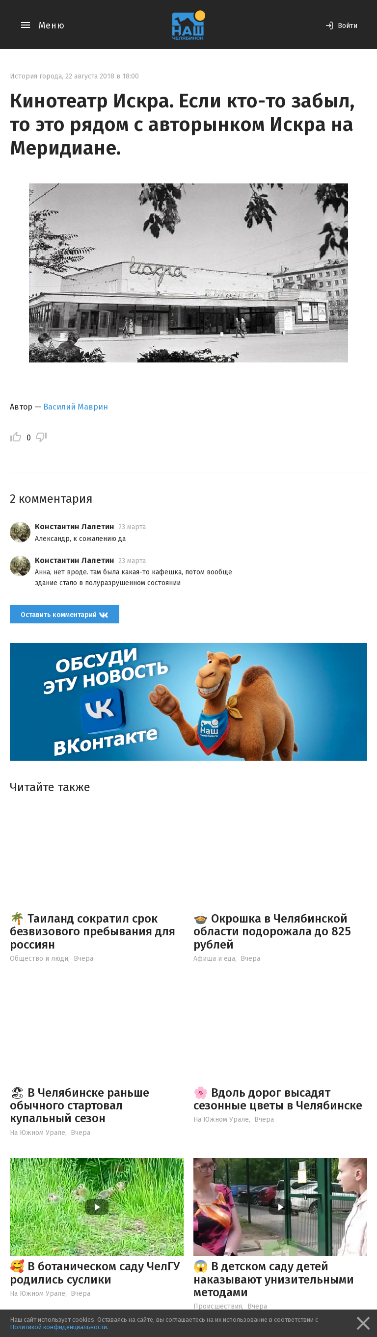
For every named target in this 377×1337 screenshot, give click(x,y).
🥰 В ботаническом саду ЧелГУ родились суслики (95, 1273)
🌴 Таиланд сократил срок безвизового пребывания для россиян (92, 931)
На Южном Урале (37, 1133)
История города (36, 76)
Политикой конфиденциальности (58, 1327)
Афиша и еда (214, 958)
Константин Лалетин (74, 526)
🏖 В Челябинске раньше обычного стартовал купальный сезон (79, 1106)
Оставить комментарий (64, 615)
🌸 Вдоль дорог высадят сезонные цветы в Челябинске (277, 1099)
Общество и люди (39, 958)
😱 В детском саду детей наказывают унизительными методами (273, 1279)
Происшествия (217, 1306)
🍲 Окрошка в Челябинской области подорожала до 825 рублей (272, 931)
